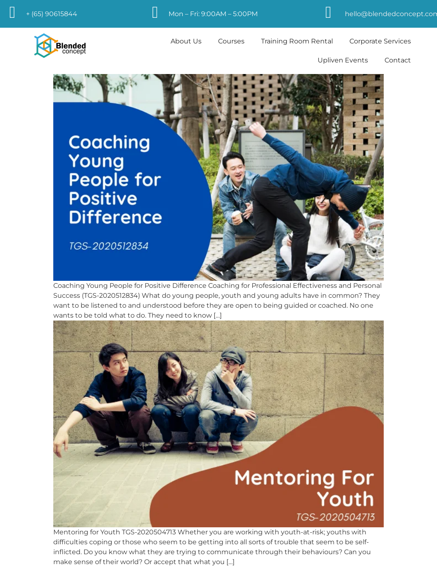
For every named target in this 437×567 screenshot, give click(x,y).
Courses (231, 41)
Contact (398, 60)
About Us (186, 41)
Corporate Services (380, 41)
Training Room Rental (297, 41)
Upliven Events (343, 60)
